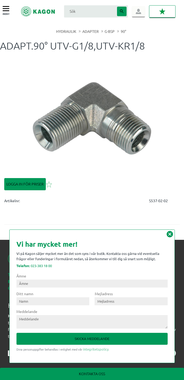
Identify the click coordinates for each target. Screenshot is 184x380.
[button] (7, 9)
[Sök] (122, 11)
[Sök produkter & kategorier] (89, 11)
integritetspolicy (96, 349)
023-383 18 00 (34, 265)
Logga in (138, 11)
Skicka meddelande (92, 338)
